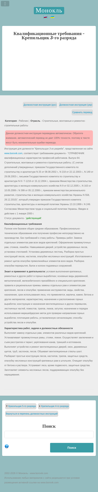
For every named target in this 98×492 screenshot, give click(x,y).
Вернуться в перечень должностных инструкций (31, 413)
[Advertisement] (49, 66)
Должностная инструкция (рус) (40, 105)
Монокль (49, 10)
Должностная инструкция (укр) (75, 105)
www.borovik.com (13, 153)
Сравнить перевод (82, 112)
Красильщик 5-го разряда (22, 406)
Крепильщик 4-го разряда (55, 406)
